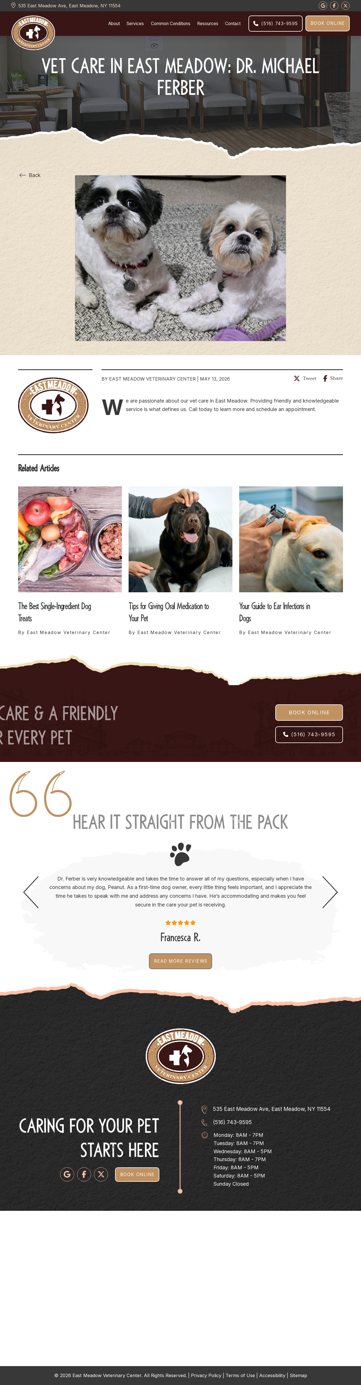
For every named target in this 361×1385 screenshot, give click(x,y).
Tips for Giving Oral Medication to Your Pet (169, 611)
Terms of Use (240, 1375)
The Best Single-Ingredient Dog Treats (54, 611)
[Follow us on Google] (323, 5)
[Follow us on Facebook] (84, 1174)
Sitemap (298, 1375)
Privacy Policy (206, 1375)
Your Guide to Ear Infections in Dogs (274, 611)
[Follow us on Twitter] (101, 1174)
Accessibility (272, 1375)
